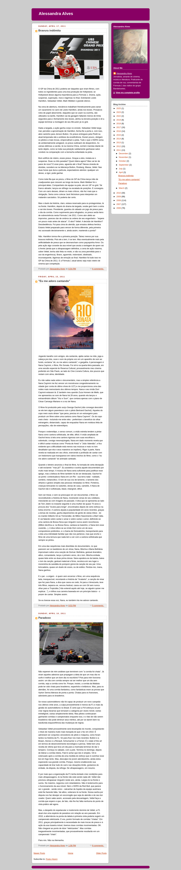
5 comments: (98, 606)
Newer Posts (39, 853)
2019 (119, 120)
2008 (119, 200)
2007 (119, 204)
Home (70, 853)
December (124, 153)
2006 (119, 208)
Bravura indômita (49, 30)
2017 (119, 127)
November (124, 157)
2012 (119, 146)
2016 (119, 131)
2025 (119, 108)
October (122, 161)
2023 (119, 112)
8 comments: (98, 845)
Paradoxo (44, 617)
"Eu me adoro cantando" (54, 281)
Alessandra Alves (56, 13)
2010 (119, 193)
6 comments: (98, 269)
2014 (119, 139)
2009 (119, 196)
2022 (119, 116)
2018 (119, 123)
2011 (119, 150)
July (121, 169)
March (122, 188)
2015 (119, 135)
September (124, 165)
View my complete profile (128, 93)
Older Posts (101, 853)
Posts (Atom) (52, 859)
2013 (119, 142)
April (121, 172)
